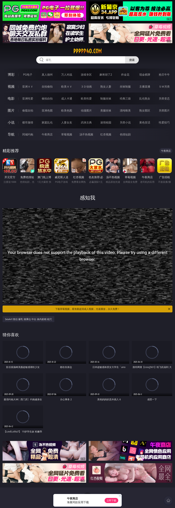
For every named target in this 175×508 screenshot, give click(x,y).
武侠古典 (86, 122)
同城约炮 (27, 134)
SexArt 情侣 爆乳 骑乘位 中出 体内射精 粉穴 (28, 319)
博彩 (11, 74)
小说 (11, 122)
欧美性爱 (86, 98)
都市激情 (27, 122)
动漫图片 (86, 110)
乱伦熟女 (144, 98)
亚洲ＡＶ (27, 86)
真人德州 (47, 74)
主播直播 (144, 86)
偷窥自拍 (27, 110)
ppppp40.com (87, 51)
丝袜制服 (125, 86)
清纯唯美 (125, 110)
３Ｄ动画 (86, 86)
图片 (11, 110)
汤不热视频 (86, 134)
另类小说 (125, 122)
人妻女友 (66, 122)
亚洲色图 (47, 110)
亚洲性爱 (27, 98)
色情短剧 (125, 134)
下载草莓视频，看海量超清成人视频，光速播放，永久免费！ (113, 309)
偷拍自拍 (47, 98)
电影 (11, 98)
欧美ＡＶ (66, 86)
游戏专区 (86, 74)
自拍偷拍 (47, 86)
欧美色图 (66, 110)
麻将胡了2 (105, 74)
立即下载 (111, 500)
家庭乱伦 (47, 122)
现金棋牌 (144, 74)
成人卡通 (66, 98)
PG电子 (27, 74)
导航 (11, 134)
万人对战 (66, 74)
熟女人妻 (105, 86)
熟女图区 (144, 110)
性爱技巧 (164, 122)
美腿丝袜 (105, 110)
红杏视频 (105, 134)
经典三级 (125, 98)
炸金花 (125, 74)
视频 (11, 86)
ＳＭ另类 (164, 86)
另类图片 (164, 110)
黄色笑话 (144, 122)
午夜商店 (47, 134)
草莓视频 (66, 134)
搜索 (132, 60)
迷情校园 (105, 122)
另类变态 (164, 98)
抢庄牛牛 (164, 74)
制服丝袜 (105, 98)
